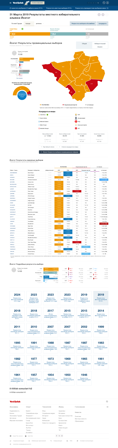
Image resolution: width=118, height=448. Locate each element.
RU (98, 2)
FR (95, 2)
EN (91, 2)
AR (93, 2)
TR (88, 2)
